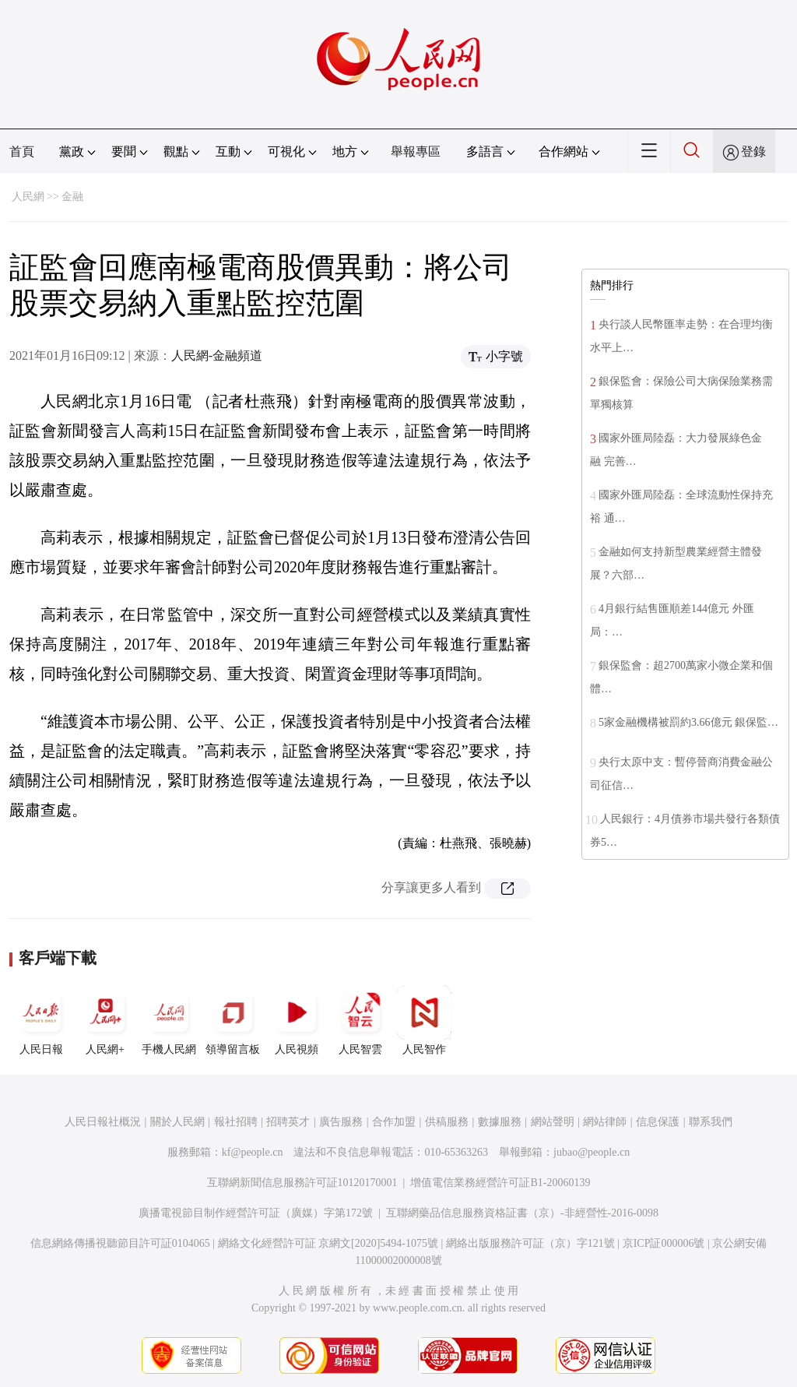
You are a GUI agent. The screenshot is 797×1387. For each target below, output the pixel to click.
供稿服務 (447, 1122)
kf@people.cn (252, 1152)
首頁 (21, 151)
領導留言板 (232, 1020)
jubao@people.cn (591, 1152)
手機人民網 (169, 1020)
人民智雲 (360, 1020)
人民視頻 (296, 1020)
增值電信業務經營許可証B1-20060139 (500, 1182)
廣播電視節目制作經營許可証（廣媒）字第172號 (256, 1213)
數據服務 (499, 1122)
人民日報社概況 (103, 1122)
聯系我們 (710, 1122)
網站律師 (605, 1122)
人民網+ (105, 1020)
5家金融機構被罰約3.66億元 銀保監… (688, 722)
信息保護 (657, 1122)
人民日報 (41, 1020)
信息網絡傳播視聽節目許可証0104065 (120, 1243)
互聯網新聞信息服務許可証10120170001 (302, 1182)
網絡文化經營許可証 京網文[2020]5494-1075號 (328, 1243)
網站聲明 (552, 1122)
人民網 (28, 196)
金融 (72, 196)
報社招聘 (236, 1122)
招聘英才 (288, 1122)
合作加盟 (394, 1122)
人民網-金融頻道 (216, 355)
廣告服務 (341, 1122)
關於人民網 (177, 1122)
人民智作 (424, 1020)
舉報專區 (416, 151)
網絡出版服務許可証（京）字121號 (530, 1243)
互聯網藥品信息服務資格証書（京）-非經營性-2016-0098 (522, 1213)
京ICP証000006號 (664, 1243)
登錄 (753, 151)
